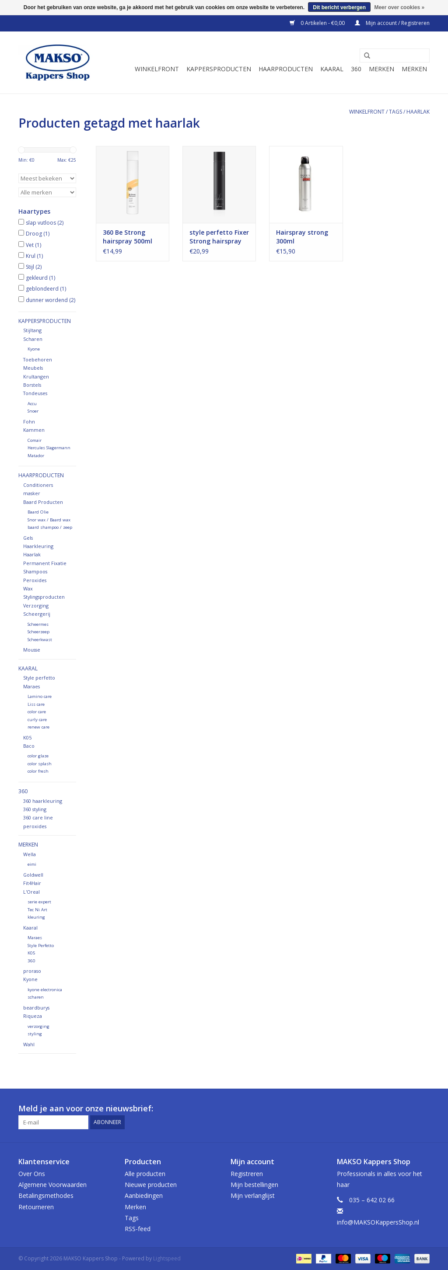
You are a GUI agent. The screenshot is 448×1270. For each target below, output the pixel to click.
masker (31, 493)
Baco (29, 746)
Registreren (247, 1173)
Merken (381, 69)
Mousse (31, 649)
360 (356, 69)
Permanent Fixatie (44, 563)
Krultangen (36, 376)
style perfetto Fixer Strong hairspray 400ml (219, 237)
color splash (40, 764)
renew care (38, 727)
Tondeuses (35, 393)
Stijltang (32, 330)
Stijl (34, 267)
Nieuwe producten (151, 1184)
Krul (34, 256)
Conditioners (38, 485)
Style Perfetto (41, 945)
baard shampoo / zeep (50, 527)
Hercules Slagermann (49, 448)
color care (37, 712)
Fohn (29, 421)
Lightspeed (167, 1258)
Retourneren (36, 1207)
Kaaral (331, 69)
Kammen (34, 430)
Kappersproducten (218, 69)
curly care (37, 719)
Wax (28, 588)
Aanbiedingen (144, 1195)
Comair (35, 440)
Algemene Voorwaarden (52, 1184)
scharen (36, 997)
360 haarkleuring (42, 801)
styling (35, 1034)
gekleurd (40, 277)
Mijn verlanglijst (253, 1195)
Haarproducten (286, 69)
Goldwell (33, 874)
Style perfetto (39, 677)
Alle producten (145, 1173)
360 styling (34, 809)
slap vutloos (44, 222)
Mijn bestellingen (254, 1184)
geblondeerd (46, 288)
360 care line (38, 817)
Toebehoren (37, 359)
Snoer (33, 411)
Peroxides (34, 580)
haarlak (418, 111)
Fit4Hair (32, 883)
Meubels (33, 367)
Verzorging (36, 605)
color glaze (38, 756)
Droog (37, 233)
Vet (33, 245)
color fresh (38, 771)
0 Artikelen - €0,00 (318, 23)
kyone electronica (45, 989)
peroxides (34, 826)
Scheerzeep (38, 632)
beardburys (36, 1007)
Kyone (34, 349)
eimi (32, 864)
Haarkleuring (38, 546)
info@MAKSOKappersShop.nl (378, 1222)
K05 (27, 737)
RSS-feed (137, 1229)
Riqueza (32, 1016)
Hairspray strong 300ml (302, 236)
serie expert (39, 902)
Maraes (31, 686)
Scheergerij (36, 614)
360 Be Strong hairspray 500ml (127, 236)
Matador (36, 455)
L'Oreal (31, 891)
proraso (32, 971)
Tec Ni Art (37, 910)
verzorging (38, 1026)
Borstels (32, 385)
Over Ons (31, 1173)
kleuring (36, 917)
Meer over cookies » (399, 7)
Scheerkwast (40, 639)
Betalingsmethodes (46, 1195)
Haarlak (32, 554)
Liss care (36, 704)
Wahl (29, 1044)
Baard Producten (43, 502)
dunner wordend (50, 300)
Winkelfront (157, 69)
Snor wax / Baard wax (49, 520)
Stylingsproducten (44, 596)
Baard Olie (38, 512)
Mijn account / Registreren (392, 23)
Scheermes (38, 624)
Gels (28, 537)
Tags (395, 111)
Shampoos (35, 571)
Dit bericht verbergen (339, 7)
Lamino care (40, 696)
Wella (29, 854)
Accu (32, 403)
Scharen (32, 339)
